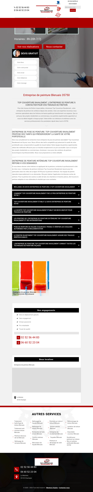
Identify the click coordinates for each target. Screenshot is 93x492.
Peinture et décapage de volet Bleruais (55, 442)
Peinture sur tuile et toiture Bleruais (55, 422)
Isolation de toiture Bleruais (72, 427)
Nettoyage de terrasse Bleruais (19, 442)
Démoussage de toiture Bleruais (71, 422)
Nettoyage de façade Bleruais (36, 422)
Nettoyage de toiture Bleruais (36, 427)
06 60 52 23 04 (21, 10)
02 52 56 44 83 (21, 7)
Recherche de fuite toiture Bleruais (37, 433)
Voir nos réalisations (28, 46)
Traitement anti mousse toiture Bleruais (18, 430)
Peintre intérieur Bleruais (36, 438)
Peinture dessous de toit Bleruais (19, 437)
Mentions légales (52, 488)
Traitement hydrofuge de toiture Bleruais (18, 423)
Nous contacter (54, 46)
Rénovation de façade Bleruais (36, 444)
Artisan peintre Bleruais (54, 427)
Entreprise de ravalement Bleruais (55, 433)
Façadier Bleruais (55, 437)
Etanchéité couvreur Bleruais (72, 433)
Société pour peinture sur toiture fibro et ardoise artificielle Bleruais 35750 (72, 441)
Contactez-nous (64, 488)
